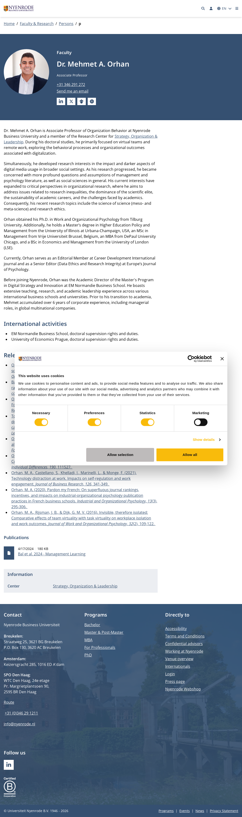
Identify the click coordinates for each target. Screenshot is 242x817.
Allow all (190, 455)
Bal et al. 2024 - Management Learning (52, 554)
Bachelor (92, 624)
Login (170, 674)
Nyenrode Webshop (183, 689)
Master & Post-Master (103, 632)
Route (9, 702)
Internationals (177, 666)
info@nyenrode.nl (19, 724)
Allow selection (120, 455)
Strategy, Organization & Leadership (85, 586)
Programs (166, 810)
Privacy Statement (224, 810)
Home (9, 23)
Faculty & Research (37, 23)
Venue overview (179, 658)
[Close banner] (222, 358)
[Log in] (211, 8)
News (199, 810)
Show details (204, 440)
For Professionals (99, 647)
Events (184, 810)
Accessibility (176, 628)
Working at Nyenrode (184, 651)
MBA (88, 640)
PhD (88, 655)
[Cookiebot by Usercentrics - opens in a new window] (191, 358)
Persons (66, 23)
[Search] (203, 8)
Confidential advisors (184, 643)
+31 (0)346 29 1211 (21, 713)
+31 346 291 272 (71, 84)
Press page (175, 681)
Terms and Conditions (185, 636)
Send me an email (72, 91)
